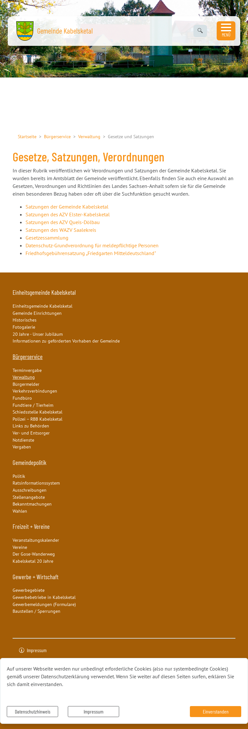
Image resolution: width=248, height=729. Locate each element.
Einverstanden (216, 711)
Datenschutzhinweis (32, 711)
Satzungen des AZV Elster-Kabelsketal (68, 214)
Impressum (93, 711)
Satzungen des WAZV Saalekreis (61, 230)
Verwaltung (89, 136)
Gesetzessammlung (47, 237)
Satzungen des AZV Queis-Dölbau (63, 222)
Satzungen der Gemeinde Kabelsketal (67, 206)
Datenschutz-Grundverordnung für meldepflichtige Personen (92, 245)
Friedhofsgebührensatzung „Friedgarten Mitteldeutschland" (91, 253)
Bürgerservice (57, 136)
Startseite (27, 136)
